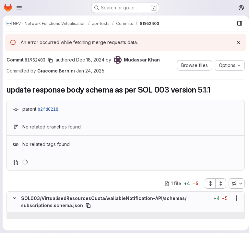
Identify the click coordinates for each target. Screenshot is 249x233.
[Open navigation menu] (19, 8)
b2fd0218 (48, 109)
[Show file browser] (237, 23)
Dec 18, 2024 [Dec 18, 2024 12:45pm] (90, 59)
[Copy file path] (88, 205)
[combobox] (234, 183)
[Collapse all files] (218, 183)
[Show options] (234, 198)
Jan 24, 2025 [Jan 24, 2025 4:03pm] (90, 70)
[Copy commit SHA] (50, 60)
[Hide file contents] (14, 198)
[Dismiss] (236, 42)
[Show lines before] (23, 215)
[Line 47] (13, 222)
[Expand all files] (208, 183)
